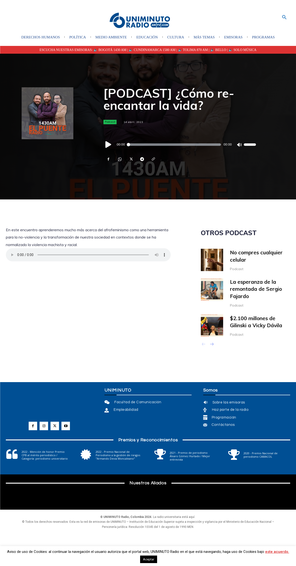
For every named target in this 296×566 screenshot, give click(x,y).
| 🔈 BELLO (217, 50)
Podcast (110, 122)
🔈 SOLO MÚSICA (242, 50)
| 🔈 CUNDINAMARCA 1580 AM (151, 50)
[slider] (174, 144)
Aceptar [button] (148, 559)
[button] (284, 17)
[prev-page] (204, 345)
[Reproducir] (108, 144)
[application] (179, 144)
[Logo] (140, 21)
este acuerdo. (277, 551)
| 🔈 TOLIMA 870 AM (192, 50)
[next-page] (212, 345)
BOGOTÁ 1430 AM (112, 50)
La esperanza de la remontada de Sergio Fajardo (256, 289)
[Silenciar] (239, 144)
